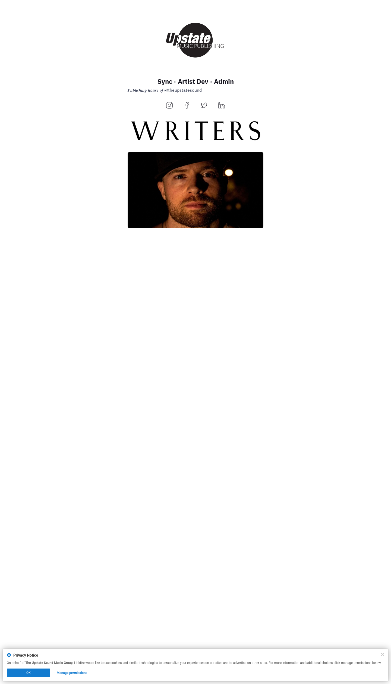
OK (28, 673)
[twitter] (204, 105)
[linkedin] (221, 105)
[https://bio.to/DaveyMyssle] (195, 190)
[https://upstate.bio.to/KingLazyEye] (195, 428)
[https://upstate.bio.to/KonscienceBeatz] (195, 547)
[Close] (382, 654)
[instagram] (169, 105)
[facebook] (186, 105)
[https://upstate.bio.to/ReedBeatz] (195, 309)
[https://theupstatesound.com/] (195, 644)
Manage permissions (72, 673)
